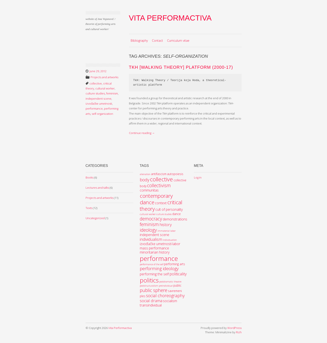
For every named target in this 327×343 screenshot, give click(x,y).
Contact (157, 40)
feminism (112, 93)
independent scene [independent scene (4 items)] (154, 234)
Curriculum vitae (178, 40)
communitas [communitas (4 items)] (149, 190)
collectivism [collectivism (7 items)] (159, 185)
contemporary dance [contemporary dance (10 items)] (156, 199)
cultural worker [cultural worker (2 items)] (148, 214)
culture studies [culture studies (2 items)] (164, 214)
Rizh (239, 332)
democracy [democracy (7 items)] (151, 218)
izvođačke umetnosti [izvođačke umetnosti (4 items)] (156, 243)
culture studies (95, 93)
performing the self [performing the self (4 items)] (154, 274)
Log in (198, 177)
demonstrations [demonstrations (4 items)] (175, 219)
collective (95, 83)
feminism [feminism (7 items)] (149, 224)
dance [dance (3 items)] (176, 214)
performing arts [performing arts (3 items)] (174, 264)
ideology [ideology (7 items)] (148, 230)
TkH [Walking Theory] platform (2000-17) (181, 67)
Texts (89, 208)
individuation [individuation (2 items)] (170, 239)
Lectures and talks (97, 188)
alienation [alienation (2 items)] (145, 174)
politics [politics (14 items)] (149, 280)
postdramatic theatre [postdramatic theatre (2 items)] (170, 281)
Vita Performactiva (170, 18)
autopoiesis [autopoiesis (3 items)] (175, 174)
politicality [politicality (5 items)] (178, 273)
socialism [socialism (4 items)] (170, 300)
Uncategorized (95, 218)
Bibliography (139, 40)
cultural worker (105, 88)
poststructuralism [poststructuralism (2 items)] (149, 285)
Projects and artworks (104, 77)
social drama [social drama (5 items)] (151, 300)
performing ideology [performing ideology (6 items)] (159, 268)
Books (89, 177)
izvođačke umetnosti (99, 103)
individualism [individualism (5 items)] (151, 239)
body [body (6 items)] (144, 180)
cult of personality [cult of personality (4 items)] (169, 209)
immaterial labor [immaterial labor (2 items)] (167, 230)
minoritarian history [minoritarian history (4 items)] (154, 252)
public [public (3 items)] (177, 285)
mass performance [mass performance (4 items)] (154, 248)
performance (94, 108)
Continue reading (142, 133)
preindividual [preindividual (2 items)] (166, 285)
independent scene (98, 99)
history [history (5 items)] (165, 224)
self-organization (102, 114)
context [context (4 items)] (161, 203)
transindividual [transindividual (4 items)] (151, 305)
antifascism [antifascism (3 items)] (158, 174)
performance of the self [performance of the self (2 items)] (151, 264)
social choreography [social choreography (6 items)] (165, 295)
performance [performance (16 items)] (159, 258)
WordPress (234, 328)
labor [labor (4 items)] (176, 243)
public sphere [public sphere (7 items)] (153, 290)
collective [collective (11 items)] (161, 179)
